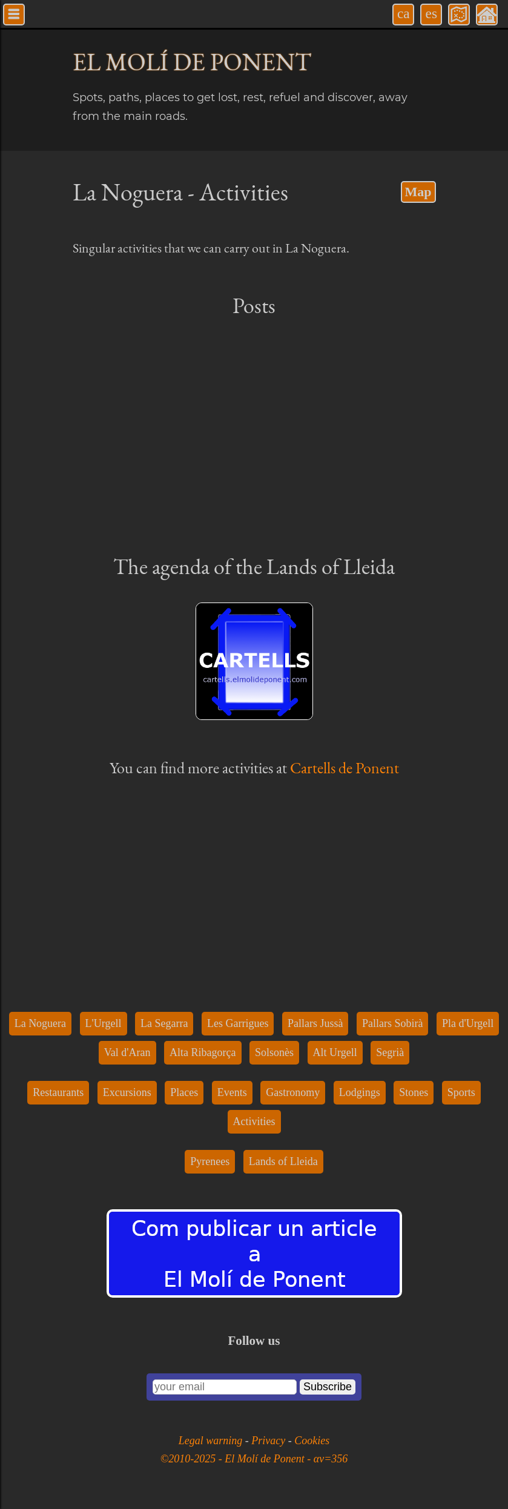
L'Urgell (103, 1023)
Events (232, 1092)
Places (184, 1092)
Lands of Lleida (283, 1161)
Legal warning (212, 1441)
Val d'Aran (127, 1052)
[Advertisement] (254, 435)
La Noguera (40, 1023)
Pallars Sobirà (392, 1023)
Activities (254, 1121)
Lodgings (359, 1092)
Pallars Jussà (315, 1023)
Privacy (269, 1441)
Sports (461, 1092)
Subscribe (327, 1387)
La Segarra (164, 1023)
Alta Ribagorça (203, 1052)
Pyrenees (209, 1161)
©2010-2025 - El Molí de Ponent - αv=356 (254, 1459)
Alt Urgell (335, 1052)
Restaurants (58, 1092)
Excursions (127, 1092)
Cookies (311, 1441)
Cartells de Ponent (344, 768)
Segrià (390, 1052)
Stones (413, 1092)
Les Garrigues (237, 1023)
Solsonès (274, 1052)
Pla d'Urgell (467, 1023)
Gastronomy (293, 1092)
